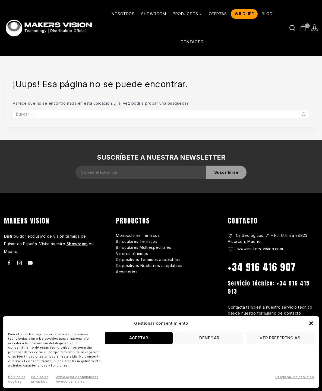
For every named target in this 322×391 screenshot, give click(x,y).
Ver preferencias (280, 337)
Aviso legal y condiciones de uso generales (77, 379)
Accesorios (126, 271)
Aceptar (138, 337)
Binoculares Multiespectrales (143, 247)
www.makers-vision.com (259, 248)
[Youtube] (30, 263)
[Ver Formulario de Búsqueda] (292, 27)
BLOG (267, 13)
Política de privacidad (40, 379)
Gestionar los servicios (294, 377)
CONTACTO (192, 41)
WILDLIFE (244, 13)
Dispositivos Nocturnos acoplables (149, 265)
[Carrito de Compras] (303, 27)
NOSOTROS (123, 13)
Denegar (209, 337)
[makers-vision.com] (48, 28)
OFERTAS (218, 13)
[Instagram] (19, 263)
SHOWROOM (153, 13)
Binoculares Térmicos (136, 241)
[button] (311, 323)
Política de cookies (17, 379)
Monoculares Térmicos (138, 235)
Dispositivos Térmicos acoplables (148, 259)
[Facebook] (9, 263)
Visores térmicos (132, 253)
